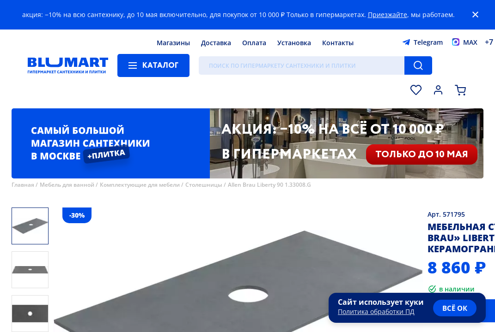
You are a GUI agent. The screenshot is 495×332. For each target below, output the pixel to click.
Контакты (338, 42)
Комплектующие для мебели (140, 185)
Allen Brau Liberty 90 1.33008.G (269, 185)
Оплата (254, 42)
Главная (23, 185)
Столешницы (203, 185)
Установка (294, 42)
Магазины (173, 42)
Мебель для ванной (67, 185)
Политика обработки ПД (376, 311)
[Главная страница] (68, 65)
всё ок (454, 308)
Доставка (216, 42)
